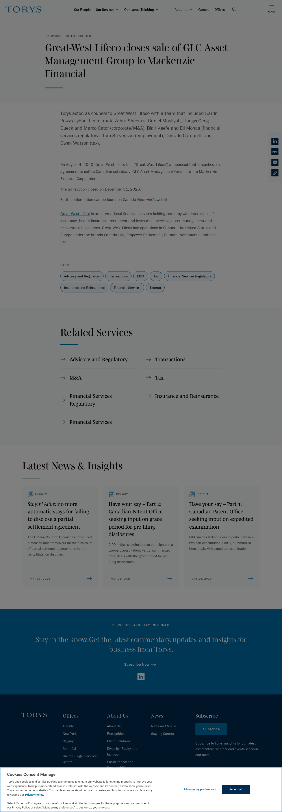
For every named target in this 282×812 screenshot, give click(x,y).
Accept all (235, 789)
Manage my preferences (200, 789)
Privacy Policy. (34, 794)
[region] (141, 789)
